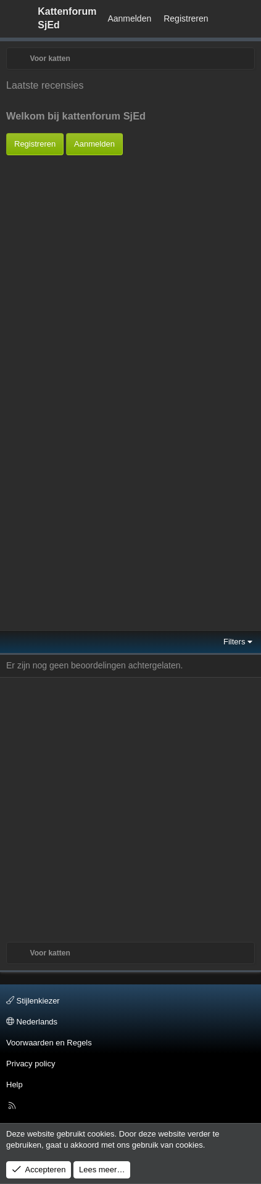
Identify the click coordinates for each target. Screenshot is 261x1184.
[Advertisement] (127, 270)
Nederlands (31, 1021)
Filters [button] (234, 641)
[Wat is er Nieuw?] (226, 19)
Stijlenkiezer (33, 1000)
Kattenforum (67, 18)
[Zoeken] (249, 19)
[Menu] (16, 18)
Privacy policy (30, 1063)
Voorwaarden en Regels (49, 1042)
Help (14, 1084)
